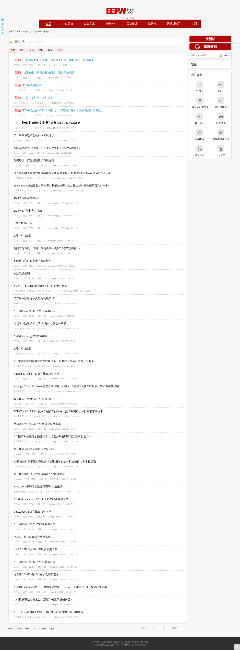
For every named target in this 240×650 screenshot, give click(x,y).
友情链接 (134, 642)
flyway (46, 90)
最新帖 (152, 23)
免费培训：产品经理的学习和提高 (28, 160)
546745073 (49, 140)
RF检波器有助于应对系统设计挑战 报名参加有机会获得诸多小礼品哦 (49, 461)
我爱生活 (205, 150)
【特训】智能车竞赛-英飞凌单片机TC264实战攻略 (45, 122)
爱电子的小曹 (47, 128)
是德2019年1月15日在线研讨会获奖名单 (31, 423)
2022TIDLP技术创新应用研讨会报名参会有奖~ (35, 285)
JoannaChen (13, 303)
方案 (53, 50)
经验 (44, 50)
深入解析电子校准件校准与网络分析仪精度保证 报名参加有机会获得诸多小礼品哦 (57, 173)
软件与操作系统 (227, 134)
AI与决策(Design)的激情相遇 (25, 336)
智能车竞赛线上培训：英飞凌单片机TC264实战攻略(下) (41, 248)
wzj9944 (49, 165)
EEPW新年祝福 (26, 85)
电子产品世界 (8, 31)
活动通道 (131, 23)
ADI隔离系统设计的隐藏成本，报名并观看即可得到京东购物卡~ (46, 436)
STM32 (205, 86)
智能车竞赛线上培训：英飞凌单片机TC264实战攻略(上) (41, 148)
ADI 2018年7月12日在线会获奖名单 (29, 524)
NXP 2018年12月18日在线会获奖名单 (30, 549)
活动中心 (31, 31)
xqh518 (45, 78)
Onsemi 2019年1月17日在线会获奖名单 (30, 373)
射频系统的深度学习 (20, 198)
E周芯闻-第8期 (16, 348)
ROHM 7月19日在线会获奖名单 (26, 536)
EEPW (10, 65)
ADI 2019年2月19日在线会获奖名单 (29, 311)
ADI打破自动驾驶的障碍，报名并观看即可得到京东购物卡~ (43, 612)
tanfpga (46, 504)
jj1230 (46, 115)
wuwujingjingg (53, 178)
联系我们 (106, 642)
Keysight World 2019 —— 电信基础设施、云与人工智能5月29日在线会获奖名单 (54, 586)
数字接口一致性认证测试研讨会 (27, 398)
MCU (226, 86)
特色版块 (67, 23)
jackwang (12, 140)
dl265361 (52, 416)
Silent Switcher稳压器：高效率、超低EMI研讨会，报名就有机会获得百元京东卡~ (56, 185)
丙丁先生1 (48, 65)
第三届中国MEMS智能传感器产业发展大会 (33, 474)
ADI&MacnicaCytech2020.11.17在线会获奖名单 (35, 499)
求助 (25, 50)
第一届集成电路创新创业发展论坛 (28, 135)
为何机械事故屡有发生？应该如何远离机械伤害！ (37, 599)
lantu (10, 90)
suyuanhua (48, 316)
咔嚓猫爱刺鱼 (14, 291)
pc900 (49, 366)
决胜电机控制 (16, 273)
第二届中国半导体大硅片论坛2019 (28, 298)
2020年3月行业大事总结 (22, 210)
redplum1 (47, 341)
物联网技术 (227, 102)
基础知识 (205, 134)
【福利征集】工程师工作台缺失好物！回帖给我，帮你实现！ (53, 60)
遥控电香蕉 (13, 178)
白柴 (10, 128)
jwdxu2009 (48, 103)
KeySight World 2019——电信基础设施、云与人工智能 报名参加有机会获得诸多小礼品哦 (60, 386)
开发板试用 (174, 23)
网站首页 (229, 5)
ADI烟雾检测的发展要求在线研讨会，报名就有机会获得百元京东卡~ (49, 361)
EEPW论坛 (26, 11)
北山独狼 (51, 303)
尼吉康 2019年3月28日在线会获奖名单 (30, 574)
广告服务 (115, 642)
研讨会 (40, 31)
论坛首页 (21, 31)
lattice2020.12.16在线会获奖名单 (26, 511)
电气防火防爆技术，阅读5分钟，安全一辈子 (34, 323)
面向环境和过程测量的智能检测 (27, 260)
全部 (6, 50)
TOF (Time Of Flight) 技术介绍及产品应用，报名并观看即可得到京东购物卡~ (53, 411)
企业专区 (89, 23)
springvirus (47, 241)
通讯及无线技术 (205, 102)
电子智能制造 (14, 491)
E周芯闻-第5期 (16, 235)
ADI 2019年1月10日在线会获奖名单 (29, 561)
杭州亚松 (12, 328)
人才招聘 (125, 642)
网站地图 (144, 642)
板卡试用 (227, 118)
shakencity (52, 391)
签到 (194, 23)
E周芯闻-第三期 (17, 223)
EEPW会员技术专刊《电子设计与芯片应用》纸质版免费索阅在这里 (57, 110)
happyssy (46, 153)
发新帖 (216, 39)
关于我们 (96, 642)
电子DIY (110, 23)
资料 (34, 50)
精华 (16, 50)
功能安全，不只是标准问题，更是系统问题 (43, 72)
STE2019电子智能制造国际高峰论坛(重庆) (33, 486)
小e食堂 (227, 150)
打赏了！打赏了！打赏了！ (33, 97)
